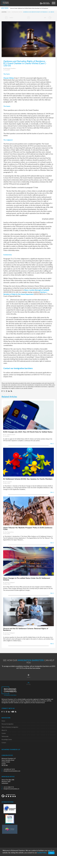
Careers (4, 733)
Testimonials (5, 736)
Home (3, 721)
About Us (4, 730)
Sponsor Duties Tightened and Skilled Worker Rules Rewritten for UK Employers (29, 8)
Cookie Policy (41, 853)
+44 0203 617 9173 (8, 769)
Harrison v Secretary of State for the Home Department (25, 293)
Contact (4, 742)
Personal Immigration (7, 724)
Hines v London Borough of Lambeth (36, 290)
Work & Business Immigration (10, 727)
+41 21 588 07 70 (8, 787)
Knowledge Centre (7, 739)
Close (51, 852)
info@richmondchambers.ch (10, 789)
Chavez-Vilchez (8, 78)
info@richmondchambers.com (11, 771)
